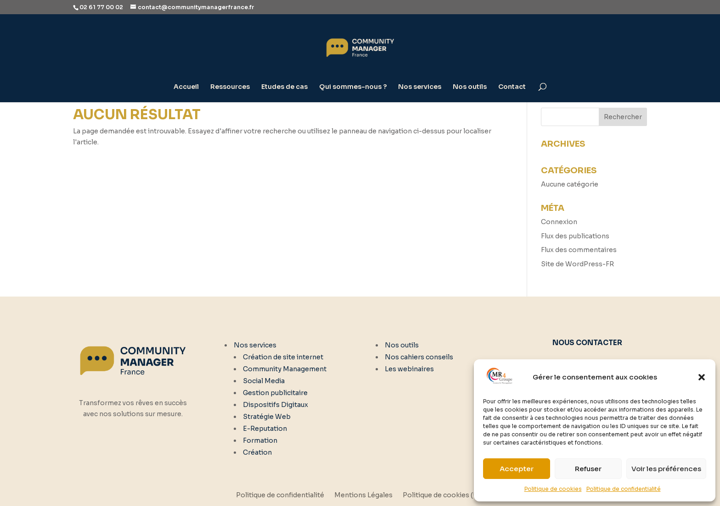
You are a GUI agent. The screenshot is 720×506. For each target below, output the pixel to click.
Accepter (517, 468)
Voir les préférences (666, 468)
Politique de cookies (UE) (443, 495)
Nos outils (470, 87)
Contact (512, 87)
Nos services (419, 87)
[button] (701, 377)
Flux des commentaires (579, 250)
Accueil (186, 87)
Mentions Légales (363, 495)
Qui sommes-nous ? (353, 87)
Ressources (230, 87)
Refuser (588, 468)
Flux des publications (575, 236)
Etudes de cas (284, 87)
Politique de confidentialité (623, 488)
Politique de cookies (553, 488)
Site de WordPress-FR (577, 264)
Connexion (559, 222)
